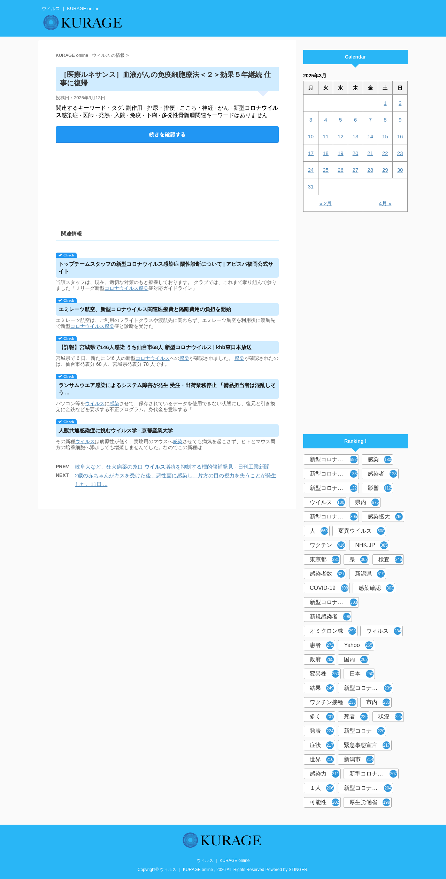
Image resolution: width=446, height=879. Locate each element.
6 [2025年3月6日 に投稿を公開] (355, 120)
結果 (322, 688)
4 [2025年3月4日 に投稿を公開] (325, 120)
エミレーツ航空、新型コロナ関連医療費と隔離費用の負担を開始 (145, 309)
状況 (390, 716)
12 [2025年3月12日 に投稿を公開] (341, 136)
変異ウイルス (361, 531)
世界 (322, 759)
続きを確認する (167, 134)
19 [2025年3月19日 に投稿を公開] (341, 153)
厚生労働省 (369, 802)
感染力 (324, 774)
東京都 (324, 559)
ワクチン (327, 545)
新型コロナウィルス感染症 (334, 602)
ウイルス (95, 403)
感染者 (383, 474)
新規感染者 (330, 616)
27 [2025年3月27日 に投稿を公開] (356, 170)
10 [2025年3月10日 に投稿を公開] (311, 136)
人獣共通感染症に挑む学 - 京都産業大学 (116, 430)
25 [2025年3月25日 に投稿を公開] (326, 170)
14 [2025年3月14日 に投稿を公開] (370, 136)
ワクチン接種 (333, 702)
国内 (356, 659)
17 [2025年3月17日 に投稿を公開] (311, 153)
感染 (143, 288)
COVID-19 (329, 588)
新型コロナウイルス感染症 (334, 488)
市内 (378, 702)
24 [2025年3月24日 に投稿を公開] (311, 170)
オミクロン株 (333, 631)
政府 (322, 659)
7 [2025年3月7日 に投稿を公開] (370, 120)
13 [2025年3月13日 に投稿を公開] (356, 136)
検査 (390, 559)
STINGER (298, 869)
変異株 (324, 674)
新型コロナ (364, 731)
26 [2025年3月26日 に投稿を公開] (341, 170)
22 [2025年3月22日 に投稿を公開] (385, 153)
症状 (322, 745)
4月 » (385, 203)
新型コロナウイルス (334, 459)
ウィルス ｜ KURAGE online (223, 860)
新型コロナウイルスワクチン (368, 688)
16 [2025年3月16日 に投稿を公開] (400, 136)
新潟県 (370, 574)
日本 (361, 674)
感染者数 (327, 574)
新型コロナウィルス (334, 474)
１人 (322, 788)
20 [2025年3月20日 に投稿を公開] (356, 153)
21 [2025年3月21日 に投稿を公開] (370, 153)
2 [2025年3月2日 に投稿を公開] (400, 103)
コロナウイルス (122, 288)
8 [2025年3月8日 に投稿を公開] (385, 120)
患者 (322, 645)
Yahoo (358, 645)
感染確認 (376, 588)
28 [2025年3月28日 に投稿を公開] (370, 170)
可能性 (324, 802)
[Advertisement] (167, 180)
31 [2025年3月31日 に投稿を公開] (311, 187)
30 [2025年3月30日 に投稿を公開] (400, 170)
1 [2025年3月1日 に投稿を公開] (385, 103)
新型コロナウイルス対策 (368, 788)
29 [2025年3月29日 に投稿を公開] (385, 170)
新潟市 (359, 759)
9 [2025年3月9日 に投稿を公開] (400, 120)
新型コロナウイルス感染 (334, 517)
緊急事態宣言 (367, 745)
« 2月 (326, 203)
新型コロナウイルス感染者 (374, 774)
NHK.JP (371, 545)
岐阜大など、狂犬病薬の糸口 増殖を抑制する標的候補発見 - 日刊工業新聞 (172, 467)
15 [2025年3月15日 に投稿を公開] (385, 136)
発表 (322, 731)
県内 (367, 502)
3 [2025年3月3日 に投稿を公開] (310, 120)
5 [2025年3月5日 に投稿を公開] (340, 120)
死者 (356, 716)
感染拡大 (385, 517)
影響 (380, 488)
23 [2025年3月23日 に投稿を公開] (400, 153)
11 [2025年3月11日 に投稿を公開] (326, 136)
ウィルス (383, 631)
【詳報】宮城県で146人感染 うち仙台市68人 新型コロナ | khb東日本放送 (155, 347)
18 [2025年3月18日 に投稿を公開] (326, 153)
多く (322, 716)
